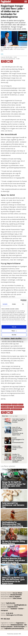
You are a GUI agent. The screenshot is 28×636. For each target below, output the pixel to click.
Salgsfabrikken (12, 607)
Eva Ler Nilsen (17, 593)
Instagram (4, 610)
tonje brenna (5, 409)
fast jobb (4, 407)
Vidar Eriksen (17, 598)
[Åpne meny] (25, 2)
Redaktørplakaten (17, 625)
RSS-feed (7, 619)
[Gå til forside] (6, 1)
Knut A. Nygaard (14, 596)
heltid (21, 404)
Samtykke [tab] (5, 304)
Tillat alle (14, 326)
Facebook (13, 608)
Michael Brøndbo (16, 594)
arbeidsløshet (5, 404)
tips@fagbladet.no (20, 605)
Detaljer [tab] (14, 304)
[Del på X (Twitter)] (5, 61)
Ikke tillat (14, 334)
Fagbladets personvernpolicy (14, 628)
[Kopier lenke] (11, 61)
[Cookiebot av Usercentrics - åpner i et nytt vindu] (20, 300)
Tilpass (14, 330)
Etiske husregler (19, 626)
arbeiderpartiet (16, 409)
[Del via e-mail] (8, 61)
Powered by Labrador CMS (14, 634)
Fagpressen (20, 623)
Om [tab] (23, 304)
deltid (11, 407)
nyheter (14, 404)
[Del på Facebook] (2, 61)
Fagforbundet (10, 603)
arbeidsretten (18, 407)
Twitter (20, 608)
